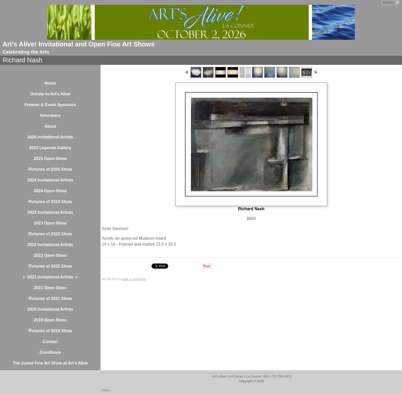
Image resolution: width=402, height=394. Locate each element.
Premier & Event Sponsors (50, 105)
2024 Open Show (50, 191)
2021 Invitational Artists (50, 277)
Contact (50, 341)
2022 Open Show (50, 255)
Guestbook (50, 352)
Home (50, 83)
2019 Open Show (50, 320)
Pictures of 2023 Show (50, 234)
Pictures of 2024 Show (50, 201)
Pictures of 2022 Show (50, 266)
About (50, 126)
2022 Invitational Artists (50, 245)
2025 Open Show (50, 158)
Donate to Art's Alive (50, 94)
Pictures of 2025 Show (50, 169)
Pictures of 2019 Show (50, 331)
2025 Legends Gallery (50, 148)
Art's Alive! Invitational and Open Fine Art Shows (79, 44)
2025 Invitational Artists (50, 137)
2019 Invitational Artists (50, 309)
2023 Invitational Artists (50, 212)
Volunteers (50, 115)
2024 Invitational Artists (50, 180)
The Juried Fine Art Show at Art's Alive (50, 363)
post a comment (133, 279)
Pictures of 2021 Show (50, 298)
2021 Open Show (50, 288)
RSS (105, 390)
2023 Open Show (50, 223)
